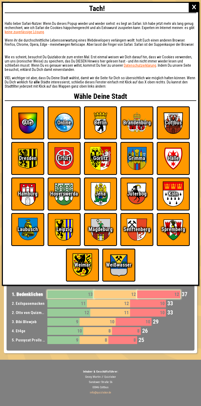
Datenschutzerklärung (140, 65)
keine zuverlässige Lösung (24, 32)
